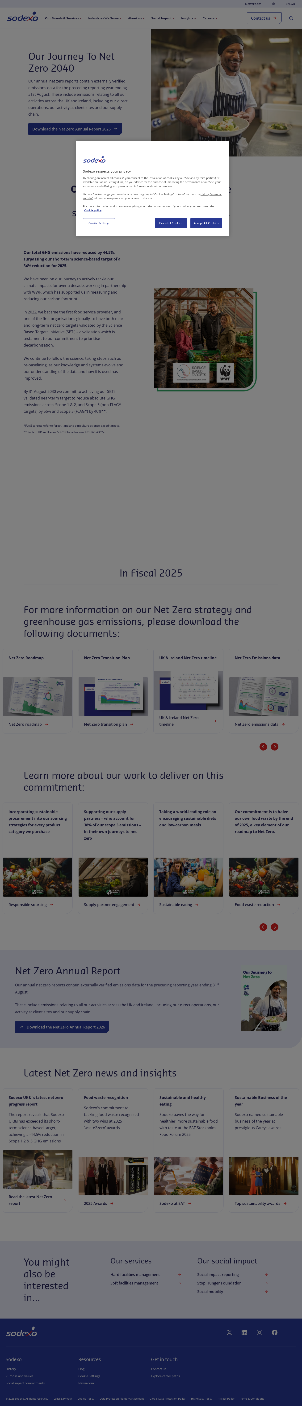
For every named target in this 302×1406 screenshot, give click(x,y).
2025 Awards (99, 1203)
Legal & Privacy (63, 1398)
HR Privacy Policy (201, 1398)
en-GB (290, 4)
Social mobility (233, 1291)
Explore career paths (165, 1376)
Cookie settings (89, 1376)
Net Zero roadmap (28, 724)
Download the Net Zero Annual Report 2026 (75, 129)
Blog (81, 1369)
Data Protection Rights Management (122, 1398)
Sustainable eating (179, 904)
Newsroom (253, 4)
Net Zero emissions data (260, 724)
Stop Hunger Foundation (233, 1283)
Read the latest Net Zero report (38, 1200)
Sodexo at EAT (176, 1203)
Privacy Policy (226, 1398)
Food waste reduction (258, 904)
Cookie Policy (86, 1398)
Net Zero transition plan (109, 724)
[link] (38, 691)
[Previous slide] (263, 747)
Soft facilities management (146, 1283)
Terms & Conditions (252, 1398)
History (11, 1369)
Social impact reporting (233, 1274)
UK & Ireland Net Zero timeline (188, 721)
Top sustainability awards (261, 1203)
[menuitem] (22, 17)
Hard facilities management (146, 1274)
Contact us (264, 18)
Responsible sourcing (31, 904)
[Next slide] (274, 747)
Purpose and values (19, 1376)
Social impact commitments (25, 1383)
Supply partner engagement (113, 904)
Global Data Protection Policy (167, 1398)
